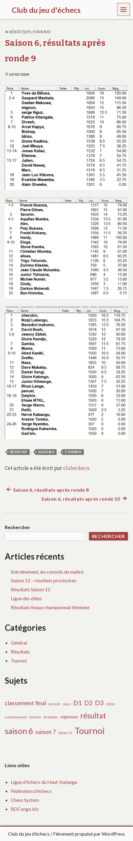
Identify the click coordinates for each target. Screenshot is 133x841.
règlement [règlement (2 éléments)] (69, 716)
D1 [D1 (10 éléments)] (77, 703)
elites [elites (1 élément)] (110, 704)
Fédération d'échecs (31, 791)
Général (19, 642)
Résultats (20, 32)
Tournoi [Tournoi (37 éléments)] (90, 730)
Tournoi (42, 32)
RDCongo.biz (25, 809)
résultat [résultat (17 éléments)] (93, 715)
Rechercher (17, 527)
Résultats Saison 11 (30, 589)
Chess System (25, 800)
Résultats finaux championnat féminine (50, 607)
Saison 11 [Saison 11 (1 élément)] (65, 733)
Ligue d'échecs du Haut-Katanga (44, 782)
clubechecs (76, 468)
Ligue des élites (26, 598)
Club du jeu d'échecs (28, 834)
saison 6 (46, 452)
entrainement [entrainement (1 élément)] (16, 717)
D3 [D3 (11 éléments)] (99, 703)
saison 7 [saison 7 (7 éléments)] (45, 731)
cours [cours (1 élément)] (67, 704)
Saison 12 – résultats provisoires (43, 580)
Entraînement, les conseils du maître (47, 572)
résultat (19, 452)
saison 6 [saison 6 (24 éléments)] (19, 731)
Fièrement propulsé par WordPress (89, 834)
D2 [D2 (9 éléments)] (88, 702)
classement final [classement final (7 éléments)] (25, 703)
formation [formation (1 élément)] (50, 717)
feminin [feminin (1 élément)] (35, 717)
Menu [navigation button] (123, 9)
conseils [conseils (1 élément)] (55, 704)
